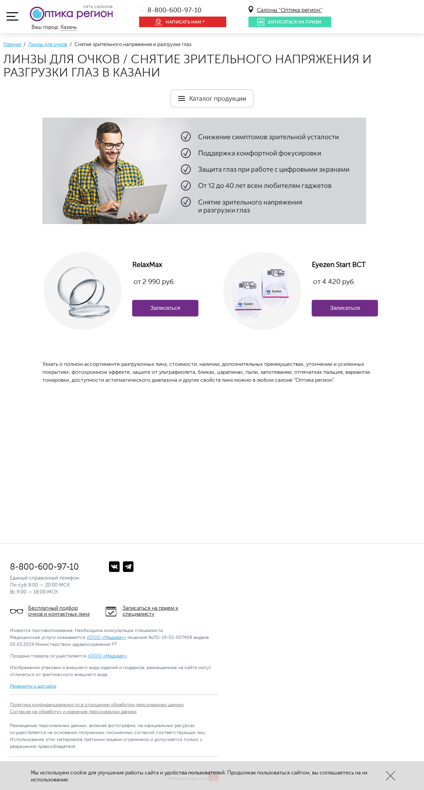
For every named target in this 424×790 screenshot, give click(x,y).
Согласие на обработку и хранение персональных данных (73, 711)
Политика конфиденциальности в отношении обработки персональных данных (97, 704)
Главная (12, 44)
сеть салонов (98, 6)
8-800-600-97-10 (174, 10)
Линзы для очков (47, 44)
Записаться (165, 308)
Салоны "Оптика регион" (289, 10)
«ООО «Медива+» (106, 637)
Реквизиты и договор (33, 686)
